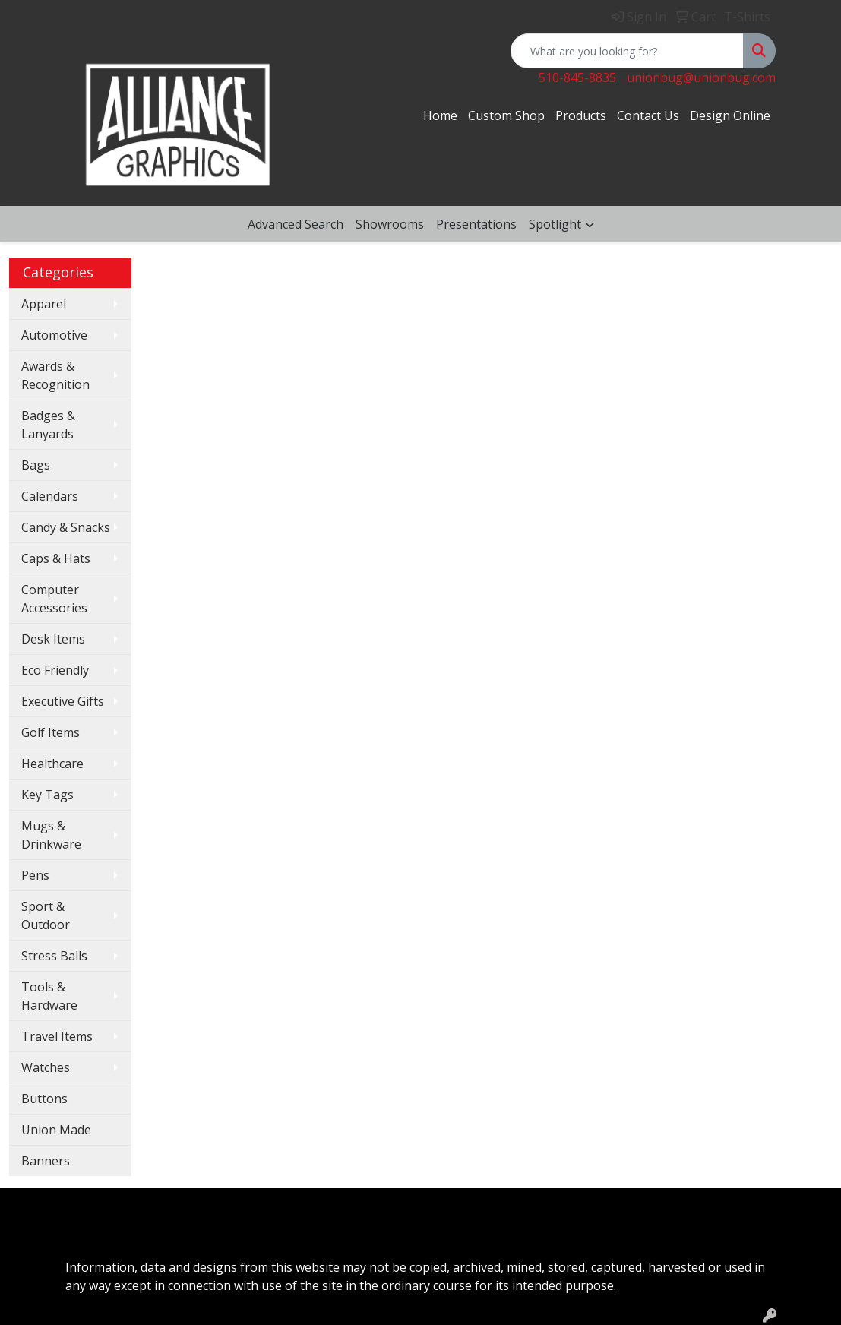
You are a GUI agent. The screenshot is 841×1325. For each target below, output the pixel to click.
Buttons (44, 1098)
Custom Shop (506, 115)
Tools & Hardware (49, 996)
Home (440, 115)
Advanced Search (295, 224)
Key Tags (47, 794)
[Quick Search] (627, 50)
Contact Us (648, 115)
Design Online (730, 115)
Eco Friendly (55, 670)
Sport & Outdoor (45, 915)
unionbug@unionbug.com (701, 77)
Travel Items (57, 1036)
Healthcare (52, 763)
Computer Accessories (54, 598)
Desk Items (53, 639)
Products (580, 115)
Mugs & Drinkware (51, 834)
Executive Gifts (62, 701)
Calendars (49, 496)
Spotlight (555, 224)
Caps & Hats (55, 558)
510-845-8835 (577, 77)
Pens (35, 875)
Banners (45, 1161)
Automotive (54, 335)
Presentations (476, 224)
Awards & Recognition (55, 375)
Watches (45, 1067)
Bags (35, 465)
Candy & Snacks (65, 527)
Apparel (43, 304)
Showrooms (390, 224)
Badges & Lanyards (48, 424)
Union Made (56, 1129)
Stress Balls (54, 955)
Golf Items (50, 732)
